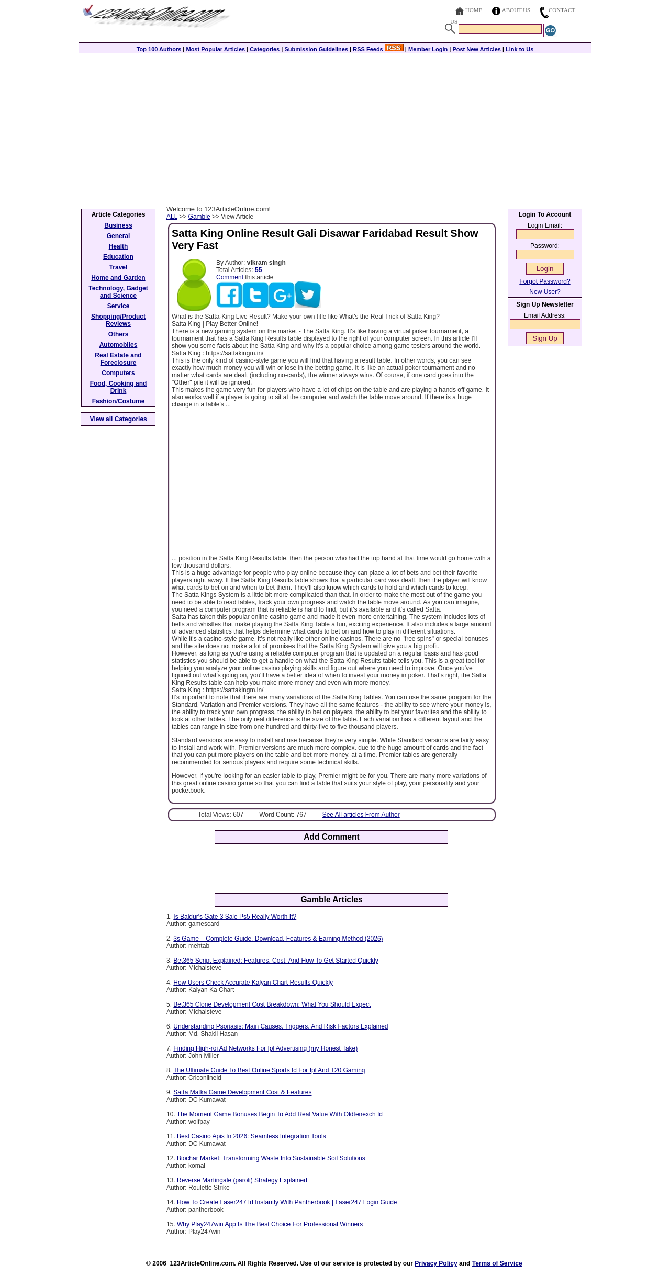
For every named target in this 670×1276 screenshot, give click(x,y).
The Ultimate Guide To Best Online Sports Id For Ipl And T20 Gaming (269, 1070)
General (118, 236)
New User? (544, 292)
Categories (265, 49)
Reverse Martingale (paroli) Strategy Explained (242, 1180)
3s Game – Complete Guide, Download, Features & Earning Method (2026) (278, 938)
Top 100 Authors (159, 49)
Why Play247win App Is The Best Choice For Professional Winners (270, 1224)
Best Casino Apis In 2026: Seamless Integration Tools (251, 1136)
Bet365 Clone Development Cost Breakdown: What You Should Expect (272, 1004)
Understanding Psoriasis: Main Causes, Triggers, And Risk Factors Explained (280, 1026)
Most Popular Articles (215, 49)
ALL (171, 216)
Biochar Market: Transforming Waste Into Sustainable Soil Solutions (271, 1158)
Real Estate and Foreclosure (118, 359)
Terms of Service (497, 1263)
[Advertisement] (335, 126)
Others (118, 334)
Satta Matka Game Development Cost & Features (242, 1092)
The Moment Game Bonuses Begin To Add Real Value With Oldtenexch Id (280, 1114)
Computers (118, 373)
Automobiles (118, 344)
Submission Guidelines (316, 49)
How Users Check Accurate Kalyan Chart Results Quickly (253, 982)
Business (118, 225)
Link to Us (519, 49)
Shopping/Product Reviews (118, 320)
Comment (229, 277)
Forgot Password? (544, 281)
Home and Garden (118, 277)
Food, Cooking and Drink (118, 387)
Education (118, 257)
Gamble (199, 216)
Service (118, 306)
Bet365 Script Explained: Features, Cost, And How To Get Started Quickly (275, 960)
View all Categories (118, 419)
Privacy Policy (436, 1263)
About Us (516, 10)
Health (118, 246)
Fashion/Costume (118, 401)
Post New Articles (476, 49)
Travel (118, 267)
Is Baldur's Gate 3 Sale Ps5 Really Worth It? (234, 916)
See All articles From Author (361, 814)
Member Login (428, 49)
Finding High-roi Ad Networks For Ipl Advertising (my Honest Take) (265, 1048)
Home (473, 10)
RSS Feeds (378, 49)
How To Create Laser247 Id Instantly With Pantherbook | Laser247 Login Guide (287, 1202)
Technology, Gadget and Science (118, 292)
